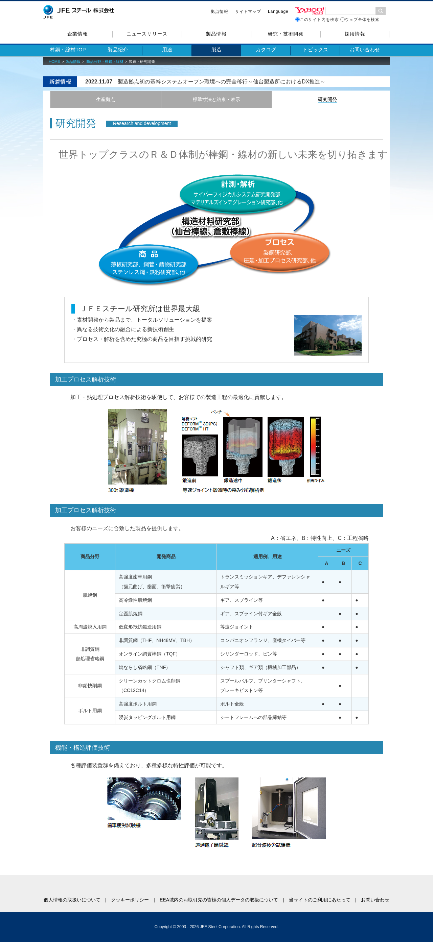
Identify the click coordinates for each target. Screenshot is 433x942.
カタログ (266, 49)
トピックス (315, 49)
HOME (54, 61)
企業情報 (77, 33)
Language (278, 11)
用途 (167, 49)
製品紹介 (118, 49)
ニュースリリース (147, 33)
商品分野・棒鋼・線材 (104, 61)
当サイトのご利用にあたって (319, 899)
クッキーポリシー (130, 899)
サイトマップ (248, 11)
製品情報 (216, 33)
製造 (216, 49)
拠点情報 (219, 11)
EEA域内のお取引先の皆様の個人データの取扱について (219, 899)
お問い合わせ (364, 49)
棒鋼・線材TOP (68, 49)
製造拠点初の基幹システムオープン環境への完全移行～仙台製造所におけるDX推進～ (221, 81)
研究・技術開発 (285, 33)
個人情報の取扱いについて (72, 899)
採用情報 (355, 33)
